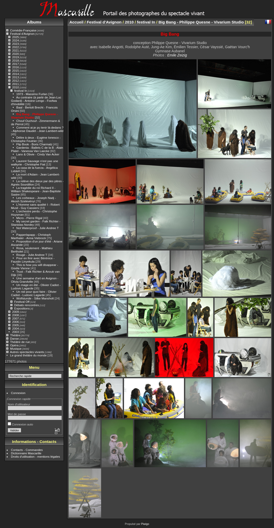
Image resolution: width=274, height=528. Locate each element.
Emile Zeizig (177, 55)
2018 (15, 60)
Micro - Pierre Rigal (29, 218)
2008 (15, 315)
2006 (15, 321)
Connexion (18, 393)
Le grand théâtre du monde (28, 355)
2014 (15, 74)
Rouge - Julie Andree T (31, 254)
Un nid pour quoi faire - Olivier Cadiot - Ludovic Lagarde (34, 293)
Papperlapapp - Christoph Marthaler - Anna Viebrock (31, 236)
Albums (34, 22)
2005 (15, 325)
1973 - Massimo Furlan (31, 94)
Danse (14, 338)
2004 (15, 328)
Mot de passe (17, 414)
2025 (15, 37)
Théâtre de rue (20, 341)
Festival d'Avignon (22, 33)
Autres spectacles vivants (27, 352)
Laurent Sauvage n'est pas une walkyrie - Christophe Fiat (34, 162)
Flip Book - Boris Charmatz (34, 144)
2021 (15, 50)
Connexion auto (20, 424)
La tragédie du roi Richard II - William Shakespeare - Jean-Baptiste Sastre (36, 191)
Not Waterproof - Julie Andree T (37, 228)
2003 (15, 331)
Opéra (14, 345)
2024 (15, 40)
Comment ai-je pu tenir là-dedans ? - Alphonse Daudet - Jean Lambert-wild (37, 129)
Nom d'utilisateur (19, 404)
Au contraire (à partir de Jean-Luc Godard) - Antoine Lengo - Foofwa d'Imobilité (36, 101)
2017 (15, 63)
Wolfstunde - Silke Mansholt (35, 298)
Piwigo (145, 523)
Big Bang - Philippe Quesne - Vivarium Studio (201, 22)
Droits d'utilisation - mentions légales (35, 456)
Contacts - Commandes (27, 449)
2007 (15, 318)
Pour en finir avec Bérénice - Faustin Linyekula (33, 259)
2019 (15, 57)
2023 (15, 43)
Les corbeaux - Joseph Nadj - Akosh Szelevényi (33, 199)
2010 (15, 87)
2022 (15, 47)
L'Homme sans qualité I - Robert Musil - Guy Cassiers (35, 206)
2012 (15, 80)
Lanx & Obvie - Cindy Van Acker (37, 154)
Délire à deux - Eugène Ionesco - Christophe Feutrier (36, 139)
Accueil (76, 22)
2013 (15, 77)
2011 (15, 84)
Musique (15, 348)
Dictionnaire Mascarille (26, 453)
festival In (20, 90)
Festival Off (21, 301)
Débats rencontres (26, 305)
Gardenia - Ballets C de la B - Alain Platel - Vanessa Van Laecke (37, 149)
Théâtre (15, 335)
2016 (15, 67)
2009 (15, 311)
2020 (15, 53)
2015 (15, 70)
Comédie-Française (23, 30)
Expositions (22, 308)
